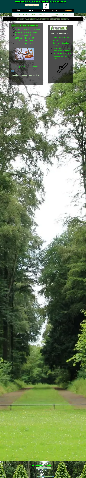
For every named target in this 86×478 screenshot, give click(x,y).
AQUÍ (3, 71)
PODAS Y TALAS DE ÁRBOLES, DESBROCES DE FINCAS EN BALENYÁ (42, 19)
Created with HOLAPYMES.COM (45, 476)
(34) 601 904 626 (31, 5)
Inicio (18, 10)
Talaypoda (68, 10)
